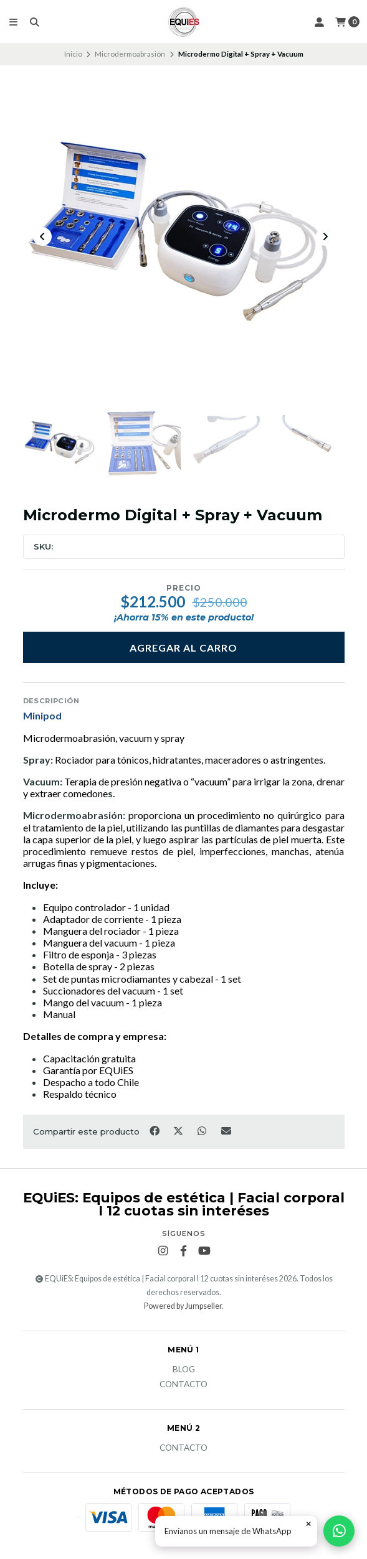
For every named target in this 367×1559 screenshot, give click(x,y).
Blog (184, 1369)
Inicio (73, 54)
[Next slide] (325, 236)
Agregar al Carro (183, 647)
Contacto (183, 1384)
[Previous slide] (42, 236)
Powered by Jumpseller (183, 1306)
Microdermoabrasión (130, 54)
